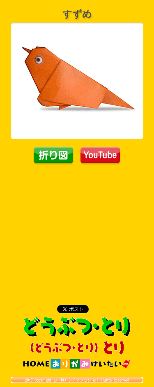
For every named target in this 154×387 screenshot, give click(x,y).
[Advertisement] (77, 226)
